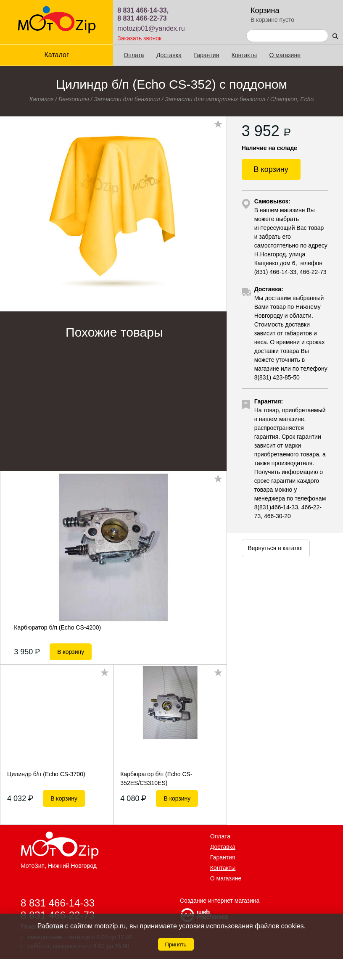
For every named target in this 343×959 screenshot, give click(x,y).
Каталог (57, 54)
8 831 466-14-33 (58, 902)
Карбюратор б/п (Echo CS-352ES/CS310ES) (156, 778)
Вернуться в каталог (275, 548)
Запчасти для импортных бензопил (215, 99)
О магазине (285, 55)
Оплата (134, 55)
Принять (176, 944)
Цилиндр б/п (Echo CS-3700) (46, 774)
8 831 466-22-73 (141, 18)
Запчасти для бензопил (127, 99)
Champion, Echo (292, 99)
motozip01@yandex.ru (151, 28)
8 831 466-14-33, (143, 10)
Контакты (244, 55)
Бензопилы (73, 99)
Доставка (169, 55)
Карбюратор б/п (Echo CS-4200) (57, 627)
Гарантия (206, 55)
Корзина (265, 10)
